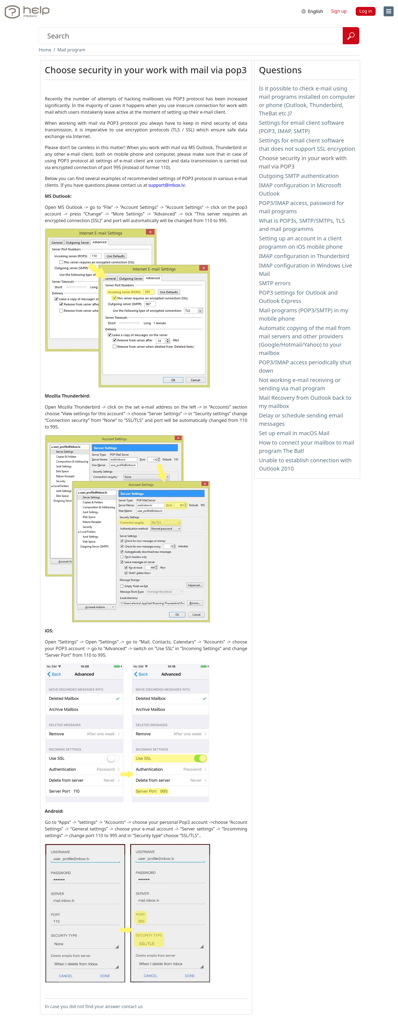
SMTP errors (275, 283)
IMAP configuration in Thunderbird (304, 256)
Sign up (339, 11)
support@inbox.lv (166, 185)
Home (45, 50)
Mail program (71, 50)
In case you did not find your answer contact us (94, 1006)
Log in (365, 11)
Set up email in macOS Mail (294, 433)
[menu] (389, 11)
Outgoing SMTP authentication (299, 176)
